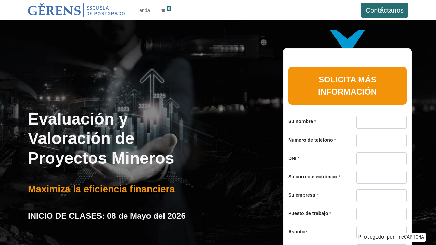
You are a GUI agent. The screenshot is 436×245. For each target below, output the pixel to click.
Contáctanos (384, 10)
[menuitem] (143, 10)
